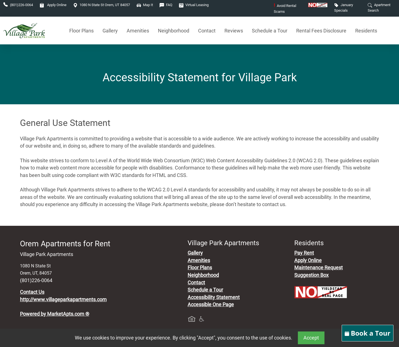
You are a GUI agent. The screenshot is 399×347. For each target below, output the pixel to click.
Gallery (110, 31)
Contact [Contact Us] (207, 31)
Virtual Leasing (194, 5)
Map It (145, 5)
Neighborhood (203, 275)
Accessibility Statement (214, 297)
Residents (366, 31)
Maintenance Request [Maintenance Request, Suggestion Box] (318, 267)
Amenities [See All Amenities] (138, 31)
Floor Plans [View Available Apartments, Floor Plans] (81, 31)
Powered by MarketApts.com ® (54, 314)
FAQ (166, 5)
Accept (311, 338)
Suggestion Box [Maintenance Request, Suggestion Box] (311, 275)
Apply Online (53, 5)
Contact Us (32, 292)
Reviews (233, 31)
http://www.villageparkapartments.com (63, 299)
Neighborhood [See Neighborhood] (173, 31)
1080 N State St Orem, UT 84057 (101, 5)
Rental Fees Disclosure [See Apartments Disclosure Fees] (321, 31)
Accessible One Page (211, 304)
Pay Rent (304, 253)
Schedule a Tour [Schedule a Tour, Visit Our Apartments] (269, 31)
